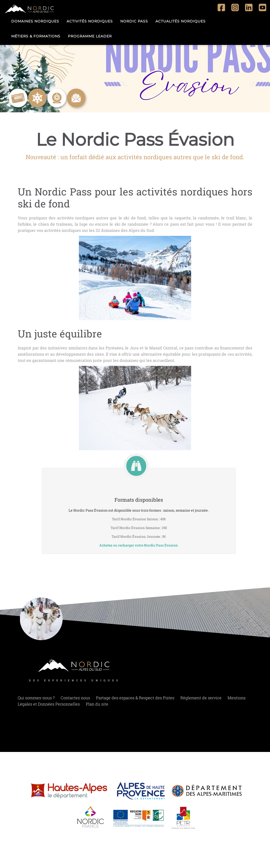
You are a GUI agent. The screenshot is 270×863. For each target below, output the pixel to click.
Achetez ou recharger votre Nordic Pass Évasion (138, 545)
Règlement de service (201, 697)
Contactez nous (75, 697)
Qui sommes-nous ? (36, 697)
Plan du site (97, 704)
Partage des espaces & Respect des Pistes (135, 697)
